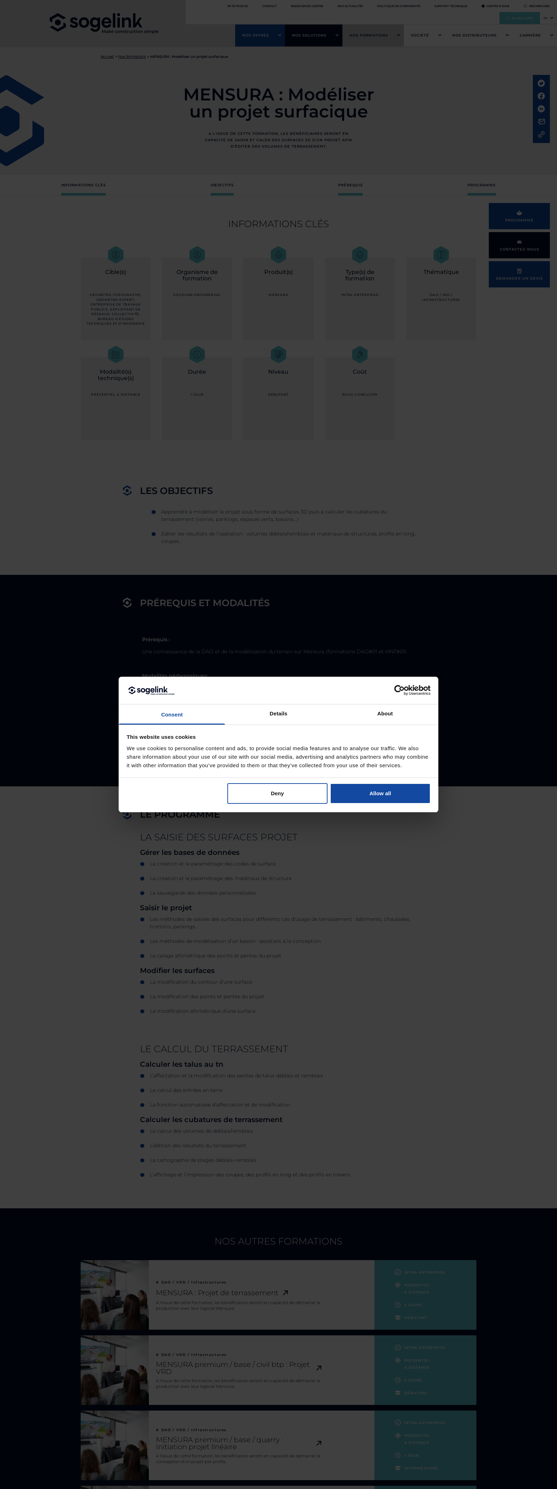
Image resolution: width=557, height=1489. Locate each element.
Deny (277, 793)
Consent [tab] (172, 714)
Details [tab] (278, 713)
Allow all (380, 793)
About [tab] (385, 713)
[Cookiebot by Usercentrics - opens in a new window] (399, 690)
